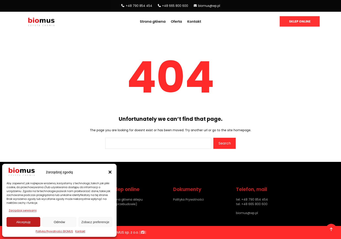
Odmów (59, 222)
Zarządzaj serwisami (23, 210)
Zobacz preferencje (95, 222)
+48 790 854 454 (139, 5)
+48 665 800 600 (175, 5)
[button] (110, 172)
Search (225, 143)
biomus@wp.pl (209, 5)
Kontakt (80, 231)
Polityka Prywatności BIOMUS (54, 231)
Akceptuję (23, 222)
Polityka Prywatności (188, 205)
